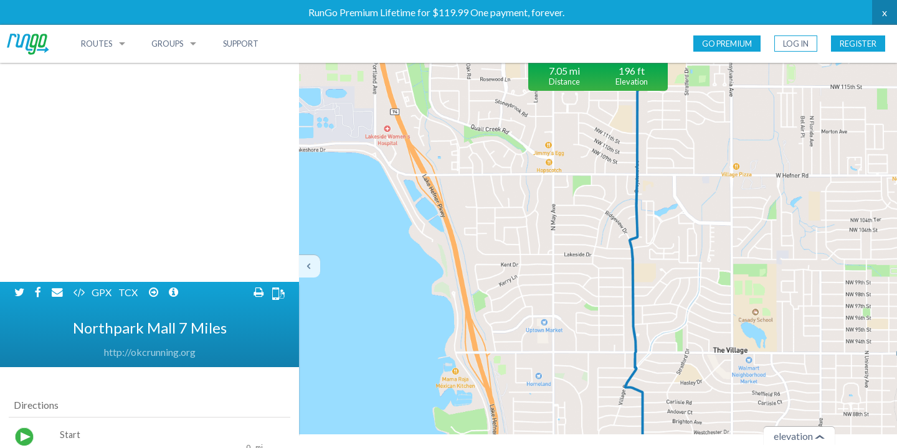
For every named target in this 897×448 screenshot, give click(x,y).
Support (241, 44)
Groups (167, 44)
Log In (796, 44)
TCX (129, 73)
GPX (102, 73)
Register (858, 44)
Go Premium (727, 44)
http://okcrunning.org (150, 133)
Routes (96, 44)
